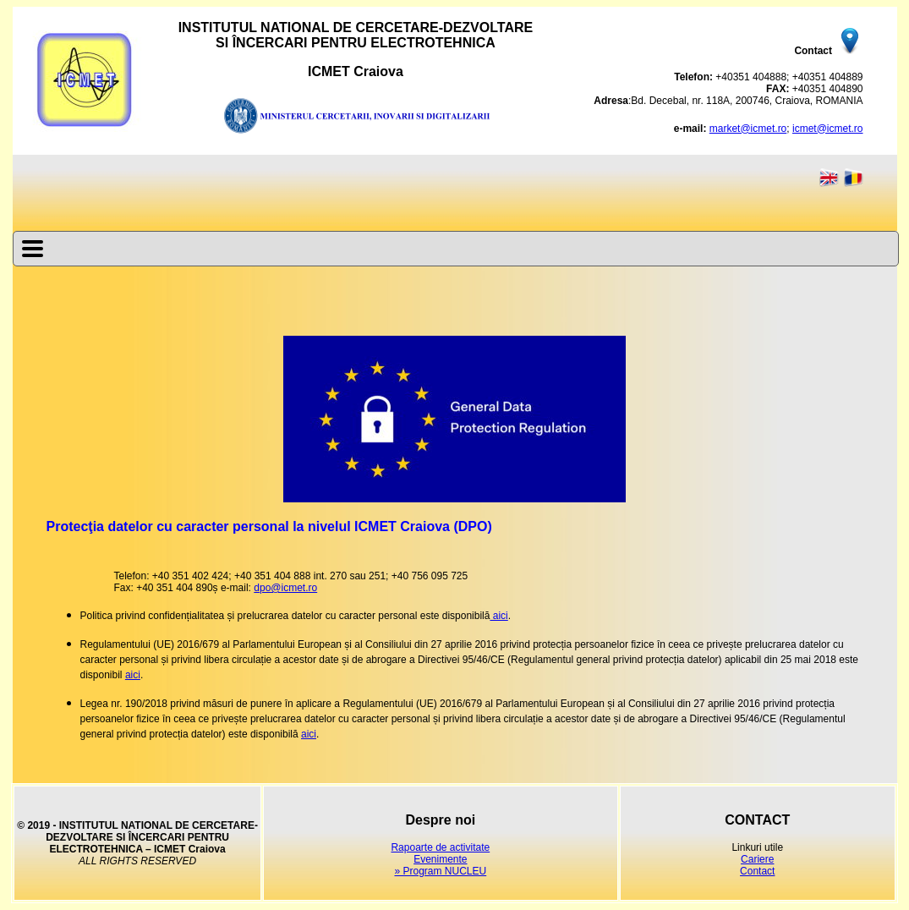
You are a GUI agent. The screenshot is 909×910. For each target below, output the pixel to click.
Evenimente (440, 859)
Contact (757, 871)
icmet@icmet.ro (827, 128)
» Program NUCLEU (440, 871)
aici (498, 616)
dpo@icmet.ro (285, 588)
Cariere (757, 859)
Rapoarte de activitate (440, 847)
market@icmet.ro (748, 128)
